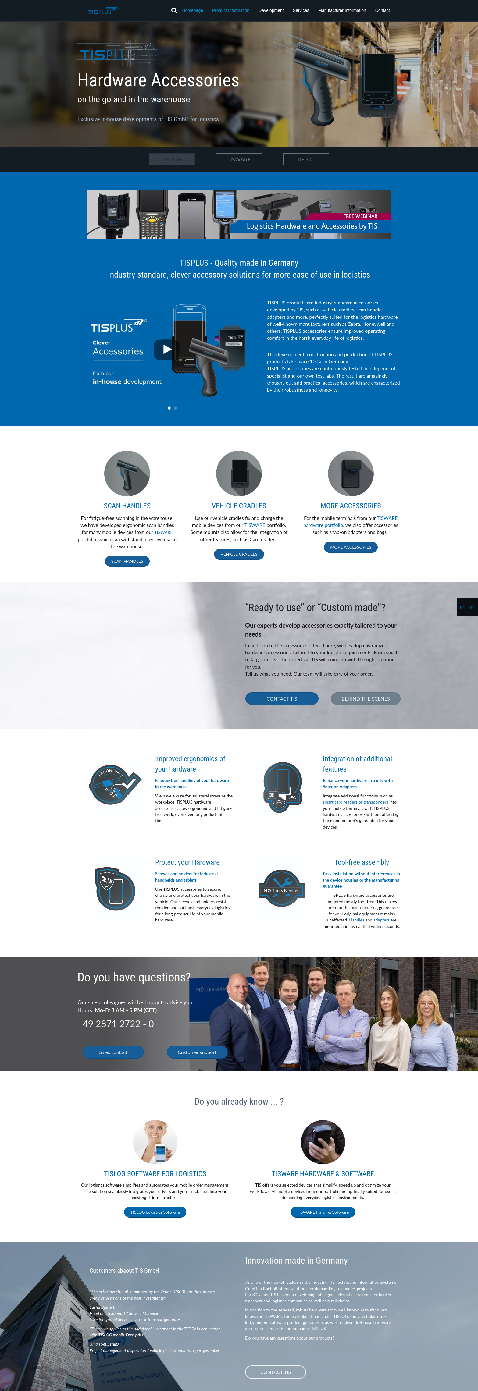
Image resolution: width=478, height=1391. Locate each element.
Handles (356, 919)
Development (271, 10)
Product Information (230, 10)
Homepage (192, 10)
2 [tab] (175, 408)
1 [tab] (169, 408)
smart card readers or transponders (355, 801)
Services (301, 10)
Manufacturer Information (342, 10)
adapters (381, 919)
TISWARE (164, 532)
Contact (382, 10)
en (463, 607)
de (472, 607)
